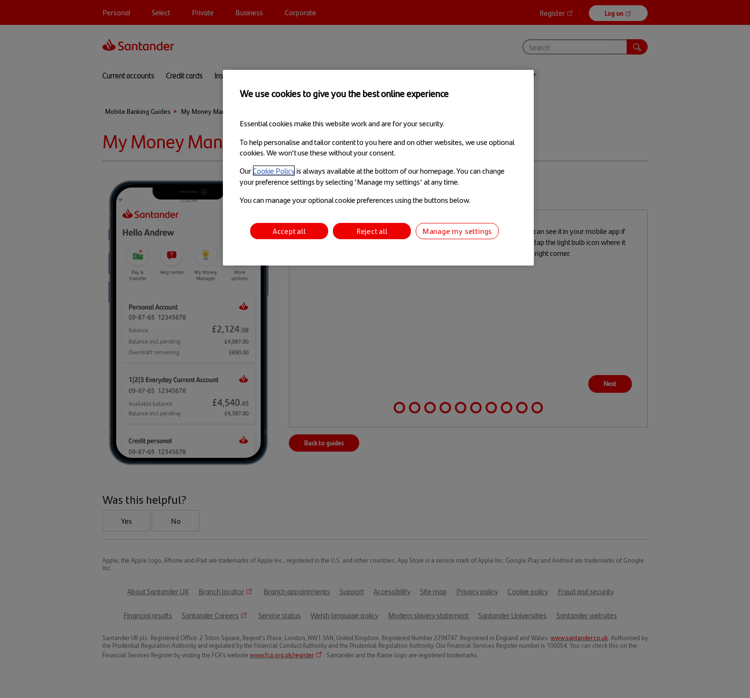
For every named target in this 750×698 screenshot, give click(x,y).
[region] (378, 168)
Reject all (372, 230)
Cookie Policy (274, 170)
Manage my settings (457, 230)
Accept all (289, 230)
